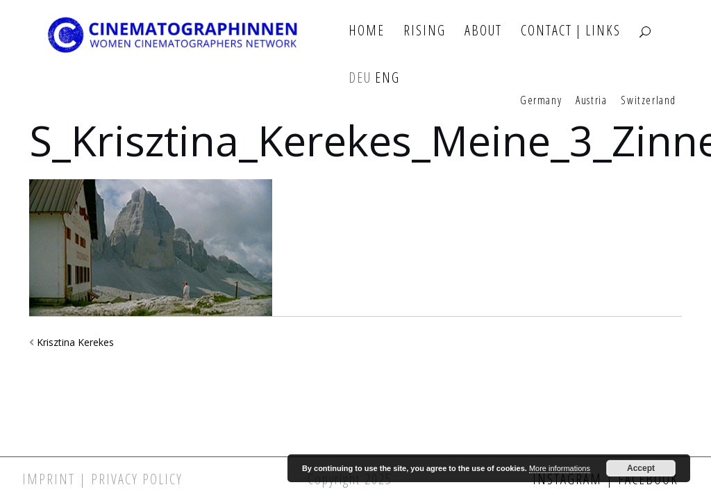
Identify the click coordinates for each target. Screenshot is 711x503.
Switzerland (648, 101)
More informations (559, 468)
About (483, 31)
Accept (641, 468)
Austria (591, 101)
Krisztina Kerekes (75, 342)
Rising (424, 31)
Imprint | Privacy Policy (102, 479)
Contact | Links (571, 31)
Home (367, 31)
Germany (541, 101)
